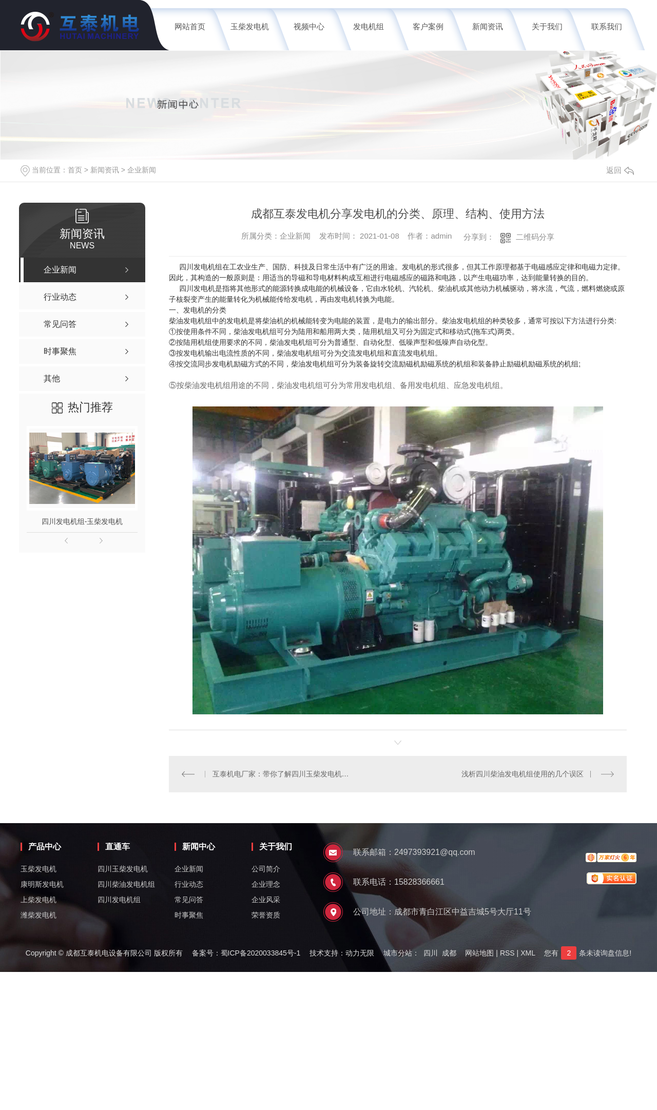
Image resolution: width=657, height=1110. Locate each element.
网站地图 (479, 953)
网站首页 (190, 26)
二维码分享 (535, 236)
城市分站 (397, 953)
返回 (620, 170)
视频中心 (309, 26)
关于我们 (547, 26)
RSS (507, 953)
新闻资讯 (487, 26)
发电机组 (368, 26)
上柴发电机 (38, 899)
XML (527, 953)
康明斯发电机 (42, 884)
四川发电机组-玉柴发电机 (82, 521)
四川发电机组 (200, 267)
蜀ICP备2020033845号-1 (261, 953)
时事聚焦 (189, 915)
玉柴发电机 (249, 26)
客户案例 (428, 26)
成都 (449, 953)
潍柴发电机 (38, 915)
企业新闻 (141, 170)
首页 (75, 170)
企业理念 (266, 884)
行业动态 (189, 884)
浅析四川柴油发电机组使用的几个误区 (522, 774)
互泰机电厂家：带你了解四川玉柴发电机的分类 (283, 774)
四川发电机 (197, 288)
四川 (430, 953)
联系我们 (606, 26)
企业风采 (266, 899)
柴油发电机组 (190, 321)
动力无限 (359, 953)
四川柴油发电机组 (126, 884)
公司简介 (266, 869)
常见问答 (189, 899)
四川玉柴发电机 (123, 869)
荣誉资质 (266, 915)
